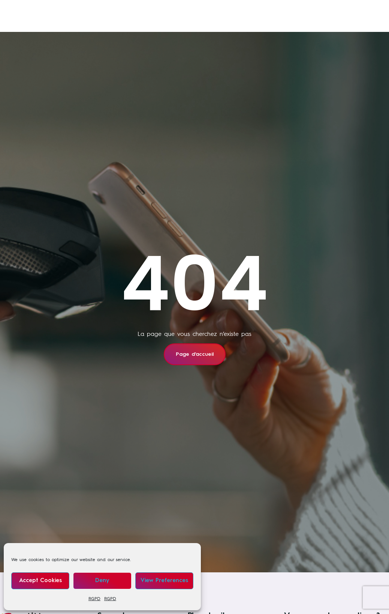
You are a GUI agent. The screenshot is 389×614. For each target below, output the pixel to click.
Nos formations (162, 9)
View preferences (164, 581)
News (271, 9)
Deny (102, 581)
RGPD (94, 599)
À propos (93, 24)
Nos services (104, 9)
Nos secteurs (220, 9)
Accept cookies (40, 581)
